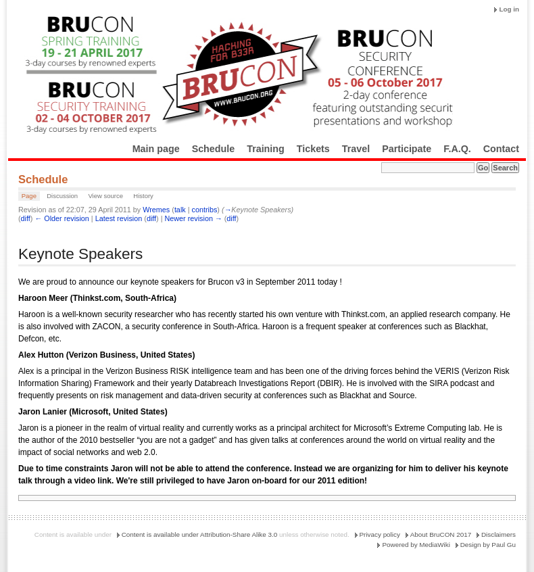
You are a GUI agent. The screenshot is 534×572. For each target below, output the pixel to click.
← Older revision (61, 218)
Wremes (156, 210)
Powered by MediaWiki (416, 544)
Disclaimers (498, 534)
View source (105, 195)
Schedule (213, 148)
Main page (156, 148)
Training (266, 148)
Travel (356, 148)
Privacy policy (380, 534)
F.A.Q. (457, 148)
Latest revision (119, 218)
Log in (509, 9)
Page (29, 195)
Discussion (62, 195)
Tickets (313, 148)
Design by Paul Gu (488, 544)
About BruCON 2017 (441, 534)
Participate (406, 148)
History (143, 195)
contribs (205, 210)
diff (25, 218)
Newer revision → (193, 218)
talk (180, 210)
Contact (501, 148)
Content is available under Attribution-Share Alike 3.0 (200, 534)
